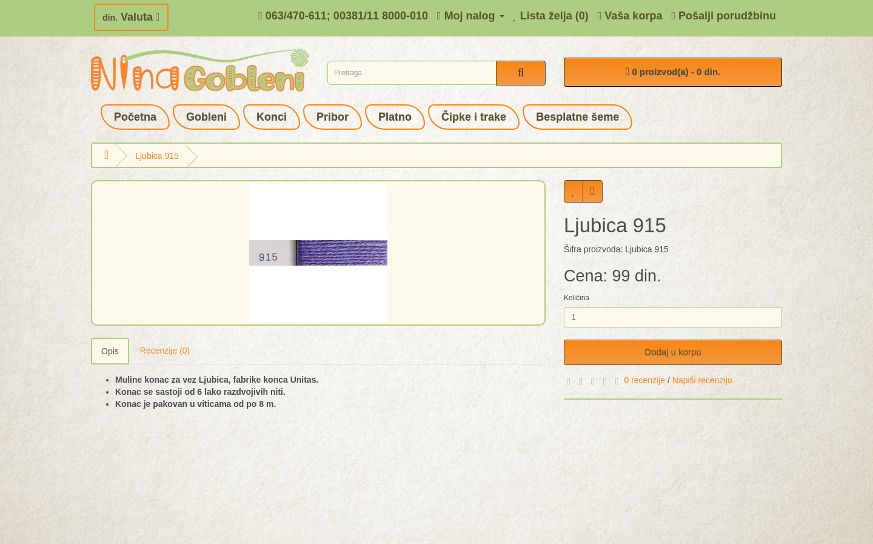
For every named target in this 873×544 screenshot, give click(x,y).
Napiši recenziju (702, 380)
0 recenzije (644, 380)
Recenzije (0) (165, 350)
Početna (135, 117)
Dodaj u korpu (672, 352)
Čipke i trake (473, 117)
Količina (576, 298)
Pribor (332, 117)
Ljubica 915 (157, 156)
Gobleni (206, 117)
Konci (271, 117)
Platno (395, 117)
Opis (110, 351)
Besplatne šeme (577, 117)
